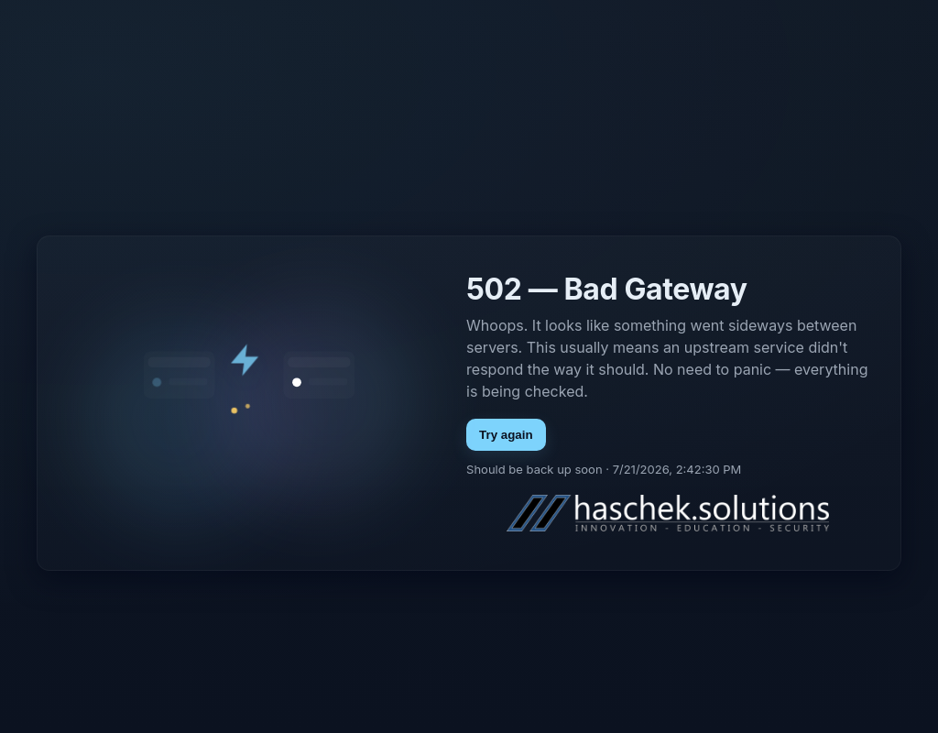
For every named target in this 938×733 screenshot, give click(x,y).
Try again (506, 435)
